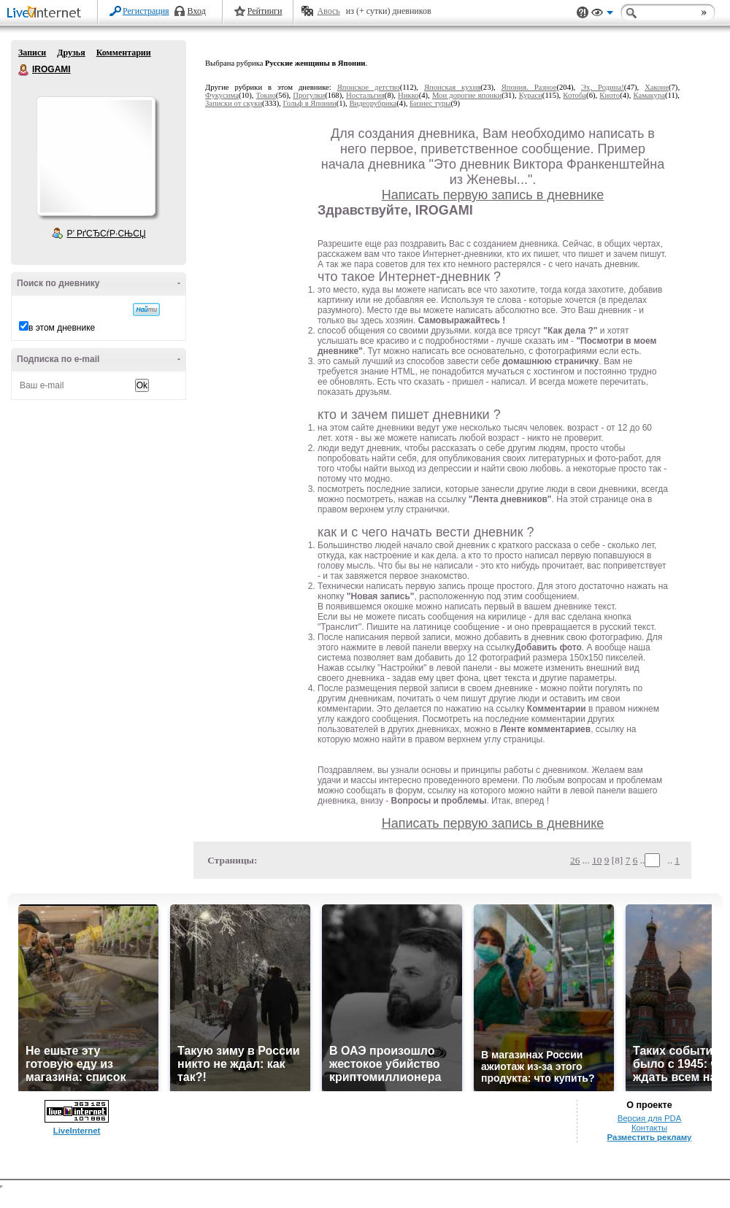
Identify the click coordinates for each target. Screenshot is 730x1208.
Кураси (530, 95)
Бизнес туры (430, 103)
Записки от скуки (233, 103)
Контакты (649, 1127)
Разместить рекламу (649, 1137)
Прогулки (309, 95)
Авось (328, 11)
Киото (609, 95)
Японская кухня (452, 87)
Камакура (649, 95)
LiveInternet (46, 13)
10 (597, 860)
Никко (408, 95)
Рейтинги (265, 11)
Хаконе (657, 87)
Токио (266, 95)
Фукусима (222, 95)
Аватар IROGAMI (95, 156)
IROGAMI (24, 70)
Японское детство (368, 87)
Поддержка (582, 13)
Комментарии (123, 52)
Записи (32, 52)
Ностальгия (365, 95)
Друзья (71, 52)
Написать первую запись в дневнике (493, 195)
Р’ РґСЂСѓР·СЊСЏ (106, 233)
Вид (602, 14)
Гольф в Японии (310, 103)
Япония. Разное (529, 87)
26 (575, 860)
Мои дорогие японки (467, 95)
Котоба (574, 95)
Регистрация (146, 11)
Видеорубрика (372, 103)
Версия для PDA (650, 1118)
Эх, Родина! (602, 87)
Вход (197, 11)
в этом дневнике (61, 328)
